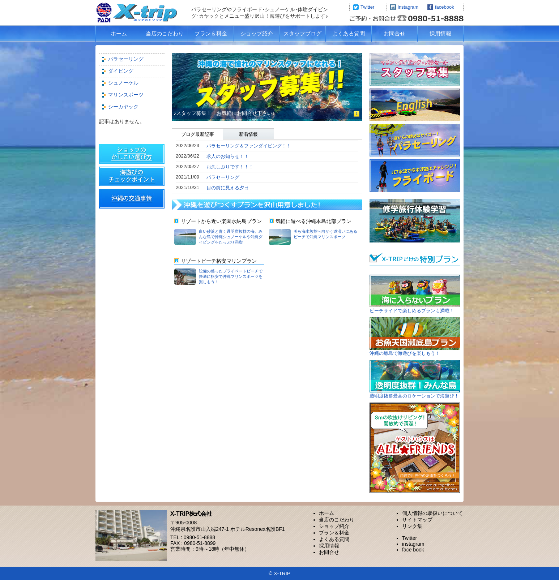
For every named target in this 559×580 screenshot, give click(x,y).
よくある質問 (348, 33)
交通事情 (132, 200)
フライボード (415, 175)
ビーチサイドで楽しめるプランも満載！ (412, 310)
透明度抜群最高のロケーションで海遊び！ (414, 396)
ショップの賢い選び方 (132, 155)
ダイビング (120, 71)
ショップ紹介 (256, 33)
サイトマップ (417, 520)
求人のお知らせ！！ (227, 156)
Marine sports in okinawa (415, 106)
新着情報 (248, 134)
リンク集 (412, 526)
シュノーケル (123, 83)
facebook (444, 7)
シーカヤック (123, 106)
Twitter (367, 7)
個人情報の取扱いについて (432, 513)
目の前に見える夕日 (227, 187)
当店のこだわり (165, 33)
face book (413, 550)
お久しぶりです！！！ (229, 166)
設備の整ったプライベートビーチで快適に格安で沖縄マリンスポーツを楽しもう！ (231, 276)
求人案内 (415, 69)
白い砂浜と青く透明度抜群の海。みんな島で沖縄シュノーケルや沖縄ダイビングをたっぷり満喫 (231, 236)
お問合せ (394, 33)
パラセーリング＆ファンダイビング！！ (248, 146)
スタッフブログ (302, 33)
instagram (408, 7)
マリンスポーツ (126, 95)
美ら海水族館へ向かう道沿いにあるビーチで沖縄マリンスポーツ (325, 234)
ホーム (119, 33)
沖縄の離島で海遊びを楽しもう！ (405, 353)
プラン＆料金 (211, 33)
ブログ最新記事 (197, 134)
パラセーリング (126, 59)
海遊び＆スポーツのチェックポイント (132, 178)
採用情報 (440, 33)
